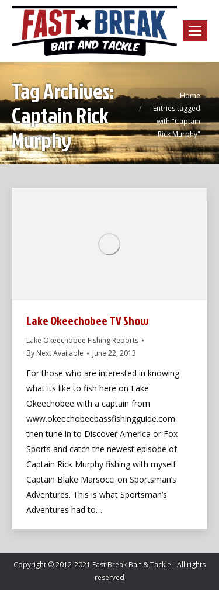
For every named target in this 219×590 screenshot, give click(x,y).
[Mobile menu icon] (195, 30)
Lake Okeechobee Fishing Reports (82, 340)
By (55, 353)
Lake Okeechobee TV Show (87, 320)
